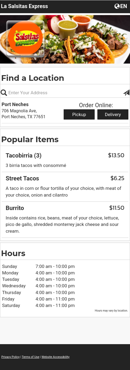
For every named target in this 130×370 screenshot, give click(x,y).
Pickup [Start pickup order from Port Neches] (79, 114)
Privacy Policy (10, 357)
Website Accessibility (56, 357)
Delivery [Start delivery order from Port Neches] (113, 114)
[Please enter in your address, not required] (65, 93)
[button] (121, 5)
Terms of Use (30, 357)
